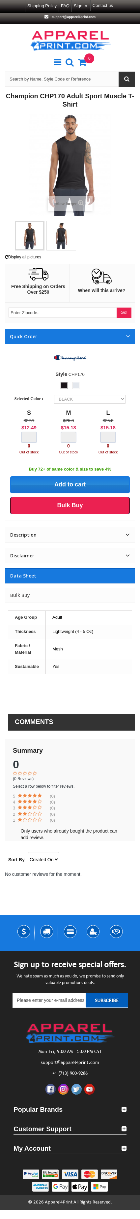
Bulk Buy (20, 595)
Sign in (80, 5)
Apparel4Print (58, 1202)
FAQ (65, 5)
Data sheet (23, 576)
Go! (124, 312)
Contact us (103, 5)
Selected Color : (29, 398)
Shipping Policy (42, 5)
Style (61, 374)
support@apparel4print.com (73, 17)
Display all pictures (23, 257)
